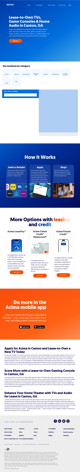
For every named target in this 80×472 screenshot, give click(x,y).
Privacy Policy (17, 444)
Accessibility (52, 429)
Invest (35, 432)
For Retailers (7, 435)
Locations (6, 422)
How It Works (8, 429)
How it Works (51, 5)
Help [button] (70, 5)
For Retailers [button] (39, 5)
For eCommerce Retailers (26, 439)
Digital (50, 435)
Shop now (15, 41)
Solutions (51, 432)
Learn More (16, 272)
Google (40, 327)
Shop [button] (29, 5)
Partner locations (68, 432)
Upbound (66, 435)
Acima (10, 5)
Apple (25, 327)
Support (21, 435)
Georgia (12, 422)
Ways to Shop (8, 432)
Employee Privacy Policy (43, 444)
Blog (35, 435)
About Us (21, 429)
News (20, 432)
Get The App (61, 5)
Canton (17, 422)
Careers (36, 429)
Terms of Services (8, 444)
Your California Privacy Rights (29, 444)
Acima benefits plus (68, 429)
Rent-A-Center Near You (11, 439)
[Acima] (7, 449)
